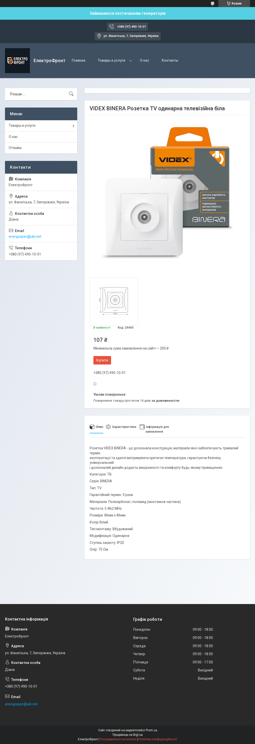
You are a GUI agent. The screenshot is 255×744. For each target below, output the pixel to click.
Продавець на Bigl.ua (128, 735)
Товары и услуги (111, 60)
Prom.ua (151, 730)
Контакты (170, 60)
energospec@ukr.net (25, 237)
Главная (78, 60)
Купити (102, 360)
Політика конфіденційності (158, 739)
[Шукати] (71, 94)
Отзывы (15, 148)
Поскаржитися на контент (118, 739)
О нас (144, 60)
